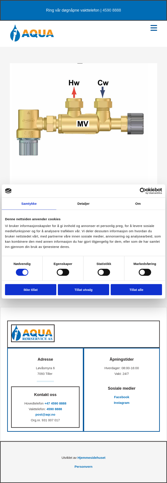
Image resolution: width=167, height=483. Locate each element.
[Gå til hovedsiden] (32, 41)
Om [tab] (138, 203)
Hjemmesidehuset (91, 457)
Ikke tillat (31, 290)
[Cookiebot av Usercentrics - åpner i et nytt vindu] (143, 191)
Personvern (84, 466)
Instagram (122, 402)
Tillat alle (136, 290)
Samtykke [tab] (29, 203)
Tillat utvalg (83, 290)
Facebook (121, 397)
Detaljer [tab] (83, 203)
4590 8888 (111, 10)
